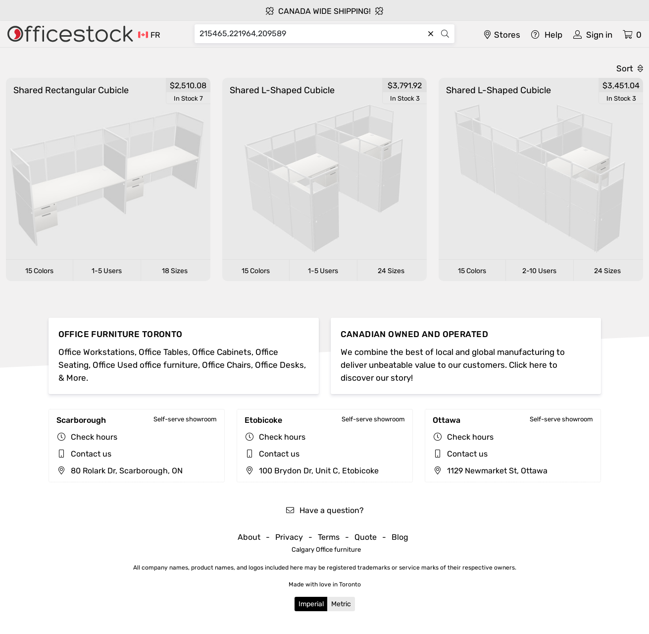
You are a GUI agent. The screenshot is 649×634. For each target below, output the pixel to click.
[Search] (311, 33)
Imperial (311, 604)
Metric (341, 604)
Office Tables (163, 352)
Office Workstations (96, 352)
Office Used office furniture (145, 365)
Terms (329, 537)
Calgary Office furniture (326, 549)
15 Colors (39, 271)
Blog (400, 537)
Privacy (289, 537)
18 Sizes (175, 271)
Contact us (91, 454)
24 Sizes (391, 271)
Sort (629, 68)
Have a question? (324, 510)
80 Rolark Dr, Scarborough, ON (119, 470)
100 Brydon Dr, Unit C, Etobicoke (312, 470)
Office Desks (279, 365)
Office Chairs (226, 365)
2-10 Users (539, 271)
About (249, 537)
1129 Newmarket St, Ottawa (490, 470)
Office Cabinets (221, 352)
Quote (365, 537)
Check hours (94, 437)
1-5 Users (107, 271)
